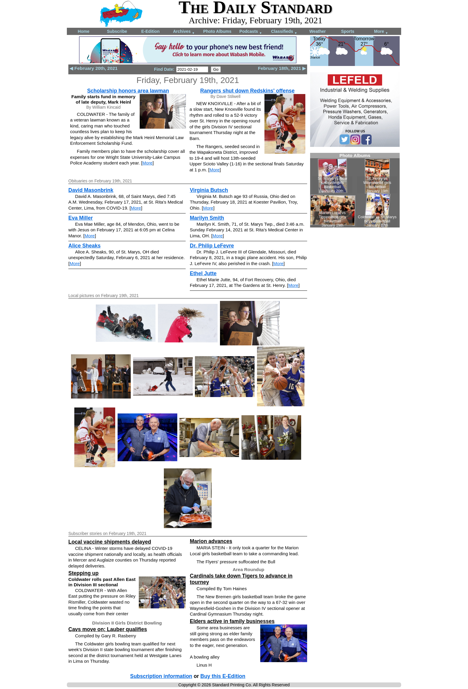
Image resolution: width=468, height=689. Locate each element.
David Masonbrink (90, 190)
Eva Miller (80, 218)
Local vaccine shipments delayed (109, 542)
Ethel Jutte (203, 273)
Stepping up (83, 573)
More (381, 32)
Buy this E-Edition (222, 676)
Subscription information (161, 676)
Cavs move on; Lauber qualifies (107, 629)
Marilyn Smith (207, 218)
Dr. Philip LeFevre (212, 246)
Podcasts (250, 32)
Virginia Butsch (209, 190)
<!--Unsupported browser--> (355, 190)
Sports (347, 31)
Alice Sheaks (84, 246)
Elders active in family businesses (232, 621)
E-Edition (150, 31)
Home (84, 31)
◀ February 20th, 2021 (94, 68)
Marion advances (211, 541)
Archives (184, 32)
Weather (318, 31)
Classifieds (284, 32)
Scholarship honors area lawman (128, 91)
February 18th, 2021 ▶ (282, 68)
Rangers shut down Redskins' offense (247, 91)
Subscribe (117, 31)
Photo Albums (217, 31)
